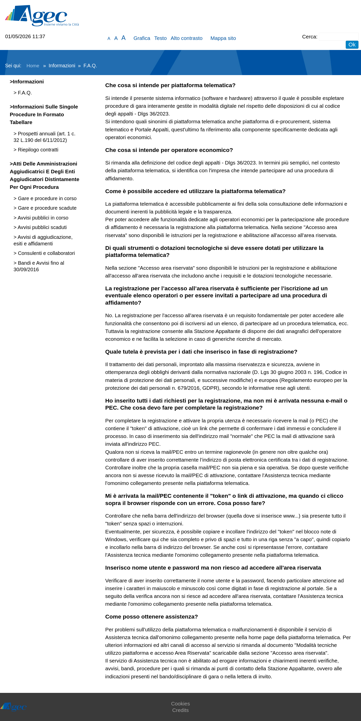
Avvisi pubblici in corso (42, 217)
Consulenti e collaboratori (46, 253)
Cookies (180, 703)
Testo (160, 38)
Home (33, 65)
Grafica (141, 38)
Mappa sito (223, 38)
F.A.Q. (24, 92)
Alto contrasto (187, 38)
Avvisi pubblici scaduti (42, 227)
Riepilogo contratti (37, 149)
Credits (180, 710)
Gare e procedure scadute (47, 208)
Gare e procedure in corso (47, 198)
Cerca (309, 36)
